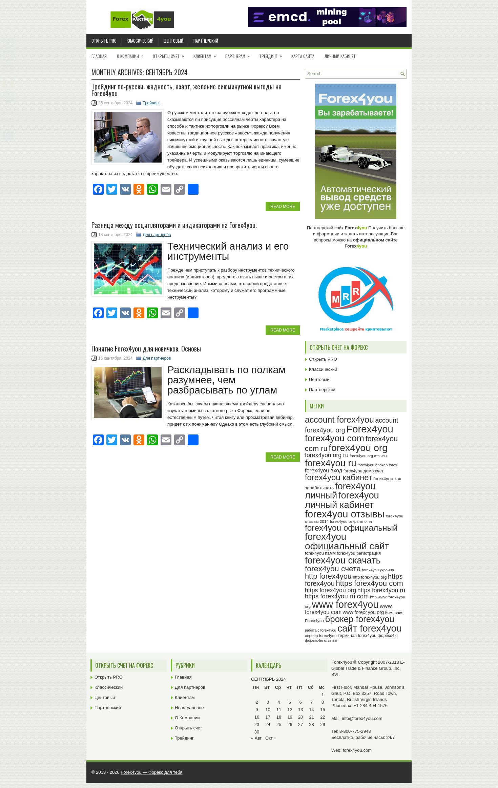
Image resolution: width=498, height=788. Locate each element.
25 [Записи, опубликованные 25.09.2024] (278, 724)
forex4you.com (357, 750)
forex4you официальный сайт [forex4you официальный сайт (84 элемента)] (347, 541)
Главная (99, 56)
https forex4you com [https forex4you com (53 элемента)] (369, 583)
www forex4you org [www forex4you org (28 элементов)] (363, 612)
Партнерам (239, 54)
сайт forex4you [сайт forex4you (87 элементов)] (369, 628)
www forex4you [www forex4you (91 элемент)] (345, 604)
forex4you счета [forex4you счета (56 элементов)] (333, 568)
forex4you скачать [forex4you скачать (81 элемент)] (343, 560)
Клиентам (206, 54)
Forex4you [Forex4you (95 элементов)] (369, 428)
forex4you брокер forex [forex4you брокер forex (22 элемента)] (377, 465)
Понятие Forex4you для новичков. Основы (146, 348)
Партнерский (205, 40)
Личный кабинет (340, 56)
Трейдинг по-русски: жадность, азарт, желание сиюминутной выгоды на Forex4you (186, 89)
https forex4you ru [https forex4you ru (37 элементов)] (381, 590)
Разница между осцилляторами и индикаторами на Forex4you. (174, 225)
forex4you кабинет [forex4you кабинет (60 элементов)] (338, 477)
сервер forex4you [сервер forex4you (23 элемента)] (321, 635)
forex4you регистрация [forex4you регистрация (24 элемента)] (359, 553)
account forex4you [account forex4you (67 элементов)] (339, 419)
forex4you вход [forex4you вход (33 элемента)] (323, 470)
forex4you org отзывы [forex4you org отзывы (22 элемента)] (368, 456)
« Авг (256, 738)
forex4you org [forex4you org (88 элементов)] (358, 447)
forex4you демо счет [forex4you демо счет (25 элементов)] (363, 471)
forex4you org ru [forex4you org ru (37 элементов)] (327, 455)
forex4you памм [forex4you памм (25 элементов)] (320, 553)
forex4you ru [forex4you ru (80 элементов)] (330, 463)
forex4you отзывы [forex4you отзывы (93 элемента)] (345, 514)
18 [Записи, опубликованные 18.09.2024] (278, 717)
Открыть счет (170, 54)
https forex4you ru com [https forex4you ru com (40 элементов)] (337, 596)
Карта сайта (302, 56)
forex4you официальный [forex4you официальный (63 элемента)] (351, 527)
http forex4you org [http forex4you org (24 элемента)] (370, 577)
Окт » (270, 738)
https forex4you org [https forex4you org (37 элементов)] (330, 590)
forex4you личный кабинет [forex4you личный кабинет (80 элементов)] (342, 500)
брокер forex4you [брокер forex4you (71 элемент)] (359, 619)
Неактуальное (189, 707)
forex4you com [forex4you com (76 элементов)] (334, 438)
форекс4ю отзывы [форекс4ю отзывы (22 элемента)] (321, 640)
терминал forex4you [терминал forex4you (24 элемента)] (357, 635)
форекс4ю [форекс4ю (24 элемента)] (388, 635)
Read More (282, 206)
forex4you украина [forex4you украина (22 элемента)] (378, 570)
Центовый (173, 40)
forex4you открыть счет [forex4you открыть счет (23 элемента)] (351, 521)
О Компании (132, 54)
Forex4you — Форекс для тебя (151, 772)
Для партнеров (157, 234)
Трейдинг (272, 54)
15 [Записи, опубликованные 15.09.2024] (322, 709)
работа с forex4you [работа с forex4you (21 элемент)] (320, 630)
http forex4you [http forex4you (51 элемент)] (328, 576)
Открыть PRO (104, 40)
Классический (140, 40)
